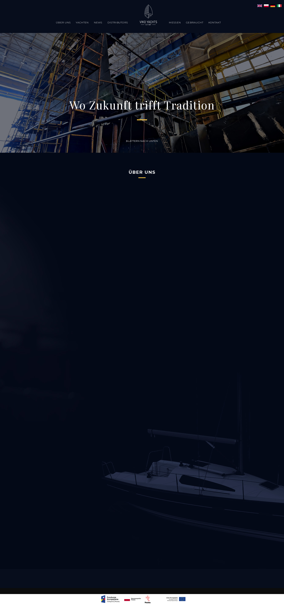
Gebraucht (194, 22)
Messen (175, 22)
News (98, 22)
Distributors (117, 22)
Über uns (63, 22)
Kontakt (214, 22)
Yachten (82, 22)
